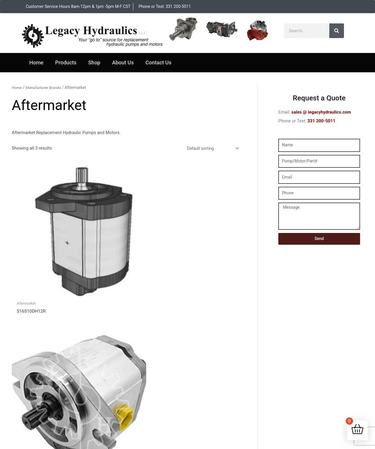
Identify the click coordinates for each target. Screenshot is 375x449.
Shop (94, 62)
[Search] (336, 30)
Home (36, 62)
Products (65, 62)
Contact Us (158, 62)
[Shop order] (210, 149)
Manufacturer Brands (45, 87)
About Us (123, 62)
